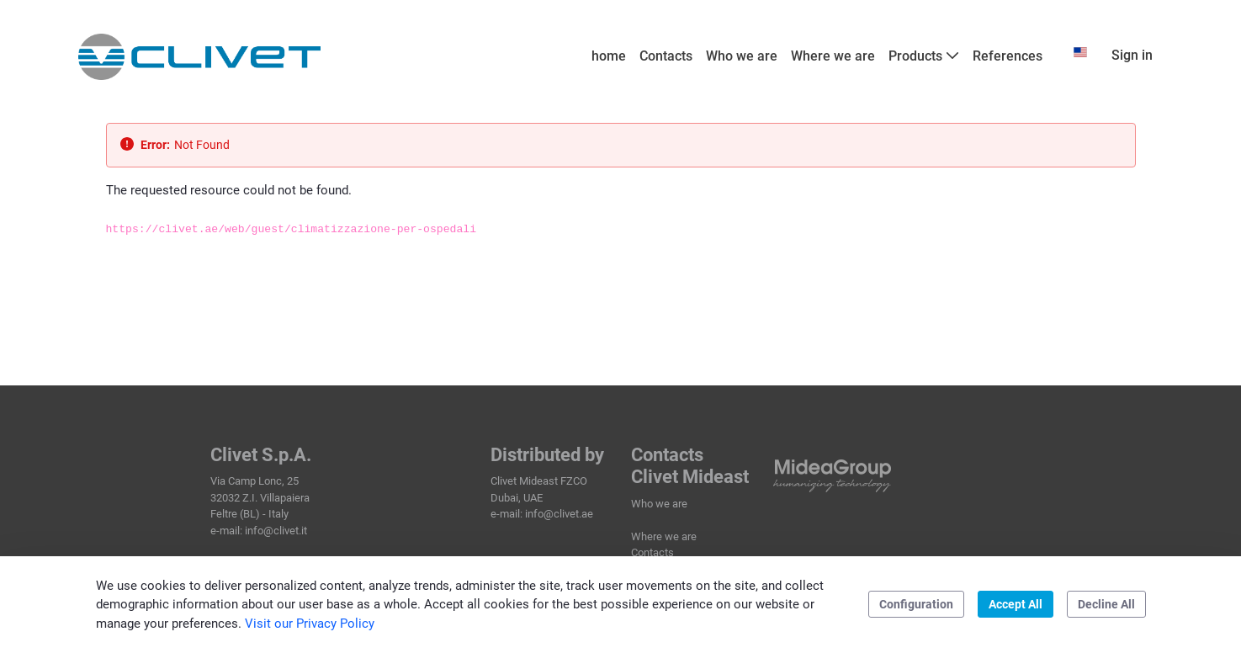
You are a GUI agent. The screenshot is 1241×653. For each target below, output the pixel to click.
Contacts (652, 552)
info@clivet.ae (559, 513)
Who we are (659, 503)
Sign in (1132, 55)
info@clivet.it (276, 530)
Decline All (1106, 604)
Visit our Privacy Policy (309, 623)
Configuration (916, 604)
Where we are (664, 536)
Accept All (1015, 604)
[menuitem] (609, 56)
